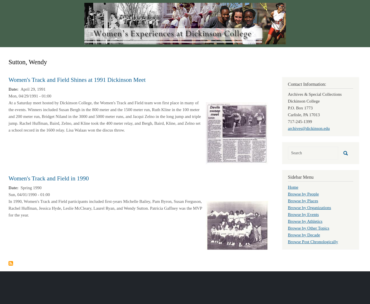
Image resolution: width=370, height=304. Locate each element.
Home (293, 187)
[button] (237, 132)
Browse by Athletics (305, 221)
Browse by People (303, 194)
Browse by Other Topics (308, 228)
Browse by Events (303, 214)
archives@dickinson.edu (309, 128)
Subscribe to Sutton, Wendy (11, 263)
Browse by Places (303, 201)
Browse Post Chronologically (313, 242)
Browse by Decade (304, 235)
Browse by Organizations (309, 207)
